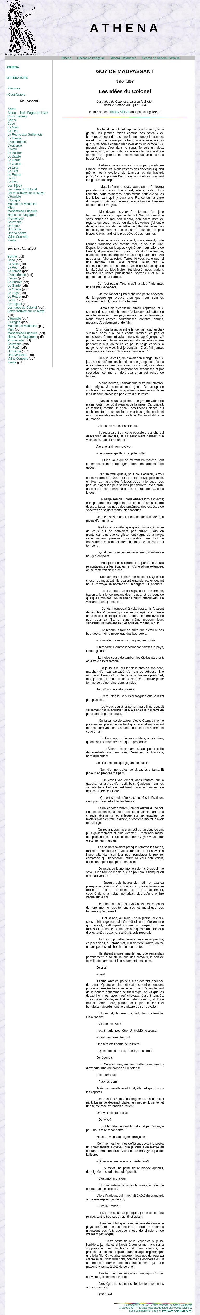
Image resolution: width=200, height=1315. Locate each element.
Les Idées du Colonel (22, 189)
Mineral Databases (123, 58)
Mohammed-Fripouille (23, 211)
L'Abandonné (17, 142)
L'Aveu (12, 149)
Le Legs (13, 167)
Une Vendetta (17, 233)
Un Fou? (14, 226)
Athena (66, 58)
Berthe (12, 120)
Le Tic (12, 178)
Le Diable (14, 156)
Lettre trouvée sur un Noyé (26, 193)
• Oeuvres (13, 88)
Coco (11, 124)
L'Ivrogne (14, 200)
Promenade (16, 218)
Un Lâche (14, 229)
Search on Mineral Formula (161, 58)
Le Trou (13, 182)
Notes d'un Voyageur (22, 215)
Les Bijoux (15, 186)
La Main (13, 127)
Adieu (12, 109)
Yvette (12, 240)
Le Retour (14, 175)
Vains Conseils (18, 237)
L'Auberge (15, 145)
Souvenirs (14, 222)
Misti (11, 207)
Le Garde (14, 160)
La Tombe (14, 138)
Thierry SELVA (119, 112)
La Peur (13, 131)
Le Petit (13, 171)
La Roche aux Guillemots (25, 134)
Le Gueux (14, 164)
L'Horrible (14, 196)
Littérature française (91, 58)
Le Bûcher (15, 153)
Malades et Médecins (22, 204)
